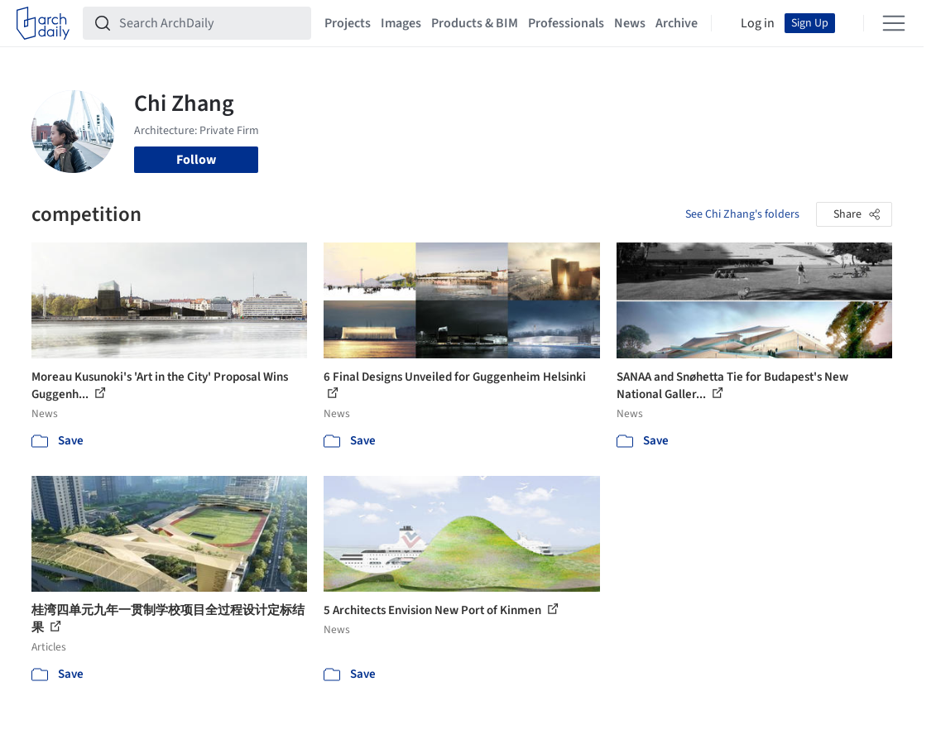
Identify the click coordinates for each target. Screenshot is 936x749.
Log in (758, 23)
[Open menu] (894, 23)
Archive (676, 23)
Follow (196, 160)
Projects (347, 23)
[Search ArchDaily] (210, 23)
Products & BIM (474, 23)
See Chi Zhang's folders (742, 214)
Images (401, 23)
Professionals (566, 23)
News (630, 23)
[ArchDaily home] (43, 23)
